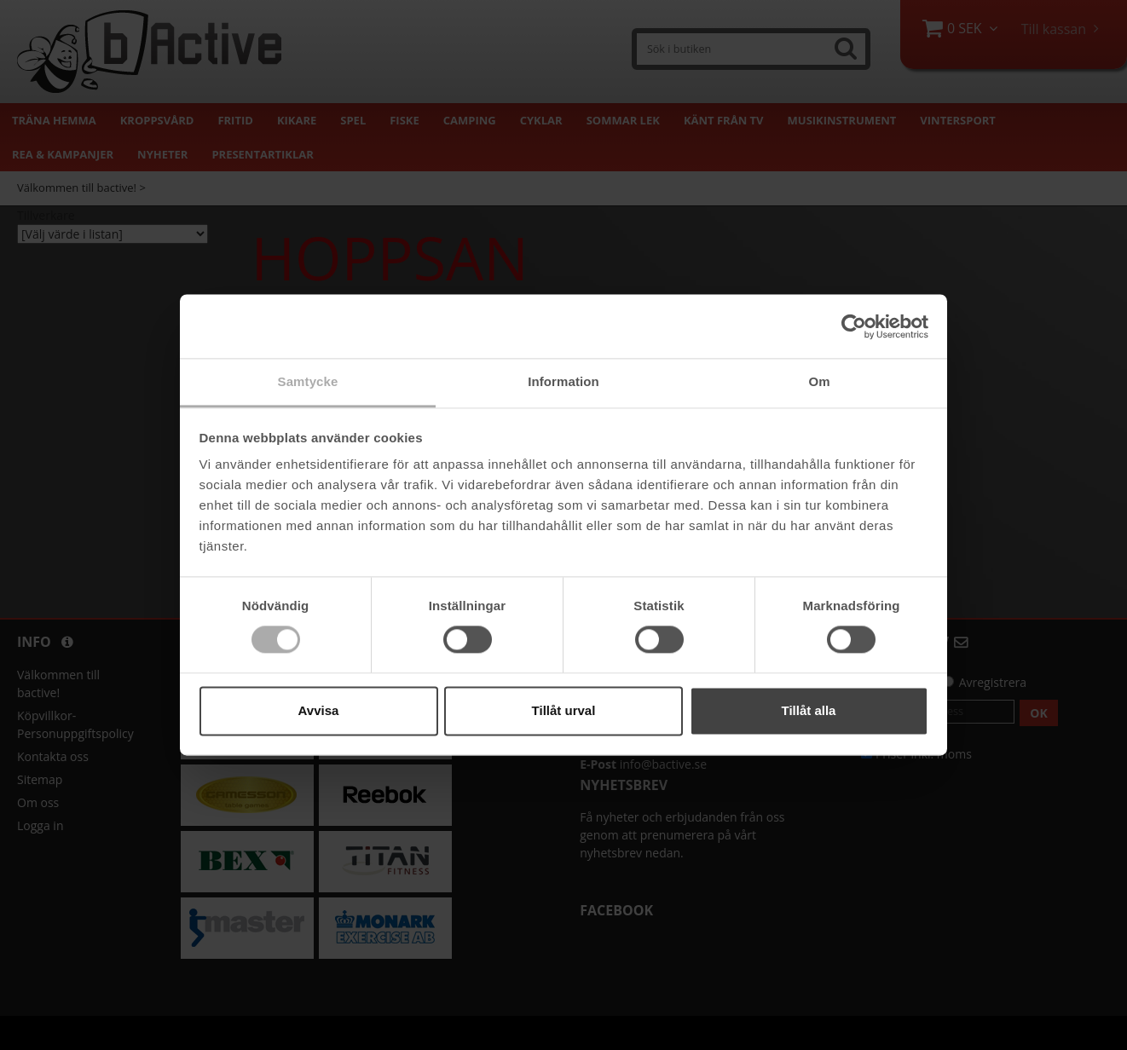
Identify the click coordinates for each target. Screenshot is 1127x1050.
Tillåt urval (564, 710)
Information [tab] (563, 381)
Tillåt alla (809, 710)
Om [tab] (818, 381)
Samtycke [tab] (308, 381)
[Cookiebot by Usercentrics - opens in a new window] (853, 326)
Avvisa (318, 710)
